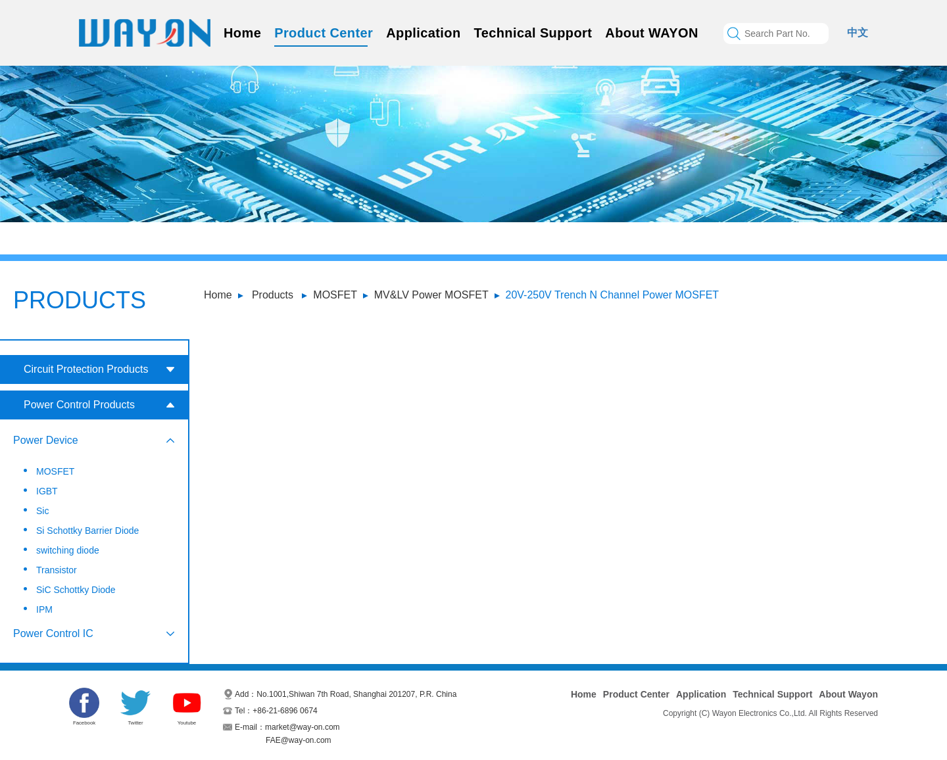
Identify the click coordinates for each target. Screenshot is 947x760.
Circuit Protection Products (86, 369)
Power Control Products (79, 404)
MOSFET (335, 294)
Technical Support (533, 33)
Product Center (323, 33)
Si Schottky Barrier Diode (87, 530)
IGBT (47, 491)
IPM (44, 609)
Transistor (56, 570)
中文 (857, 32)
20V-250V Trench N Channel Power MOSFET (612, 294)
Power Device (45, 440)
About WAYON (651, 33)
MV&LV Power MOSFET (431, 294)
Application (423, 33)
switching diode (67, 550)
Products (272, 294)
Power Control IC (53, 633)
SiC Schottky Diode (76, 589)
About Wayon (848, 694)
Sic (42, 511)
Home (242, 33)
